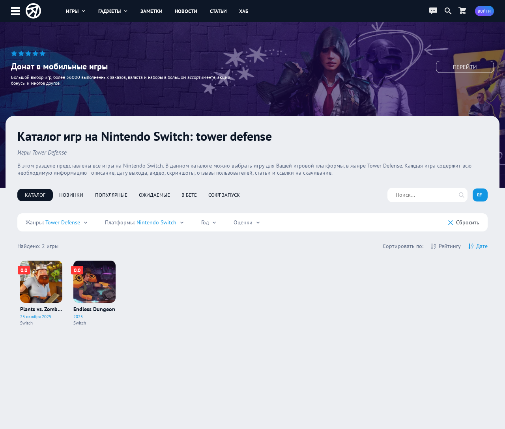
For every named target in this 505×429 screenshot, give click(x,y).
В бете (189, 195)
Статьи (218, 11)
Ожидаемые (154, 195)
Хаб (243, 11)
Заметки (151, 11)
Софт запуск (224, 195)
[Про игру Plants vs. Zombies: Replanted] (41, 293)
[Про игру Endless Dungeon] (94, 293)
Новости (186, 11)
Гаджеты (113, 11)
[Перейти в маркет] (462, 11)
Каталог (35, 195)
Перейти (465, 67)
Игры (76, 11)
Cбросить (463, 222)
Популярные (111, 195)
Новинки (71, 195)
